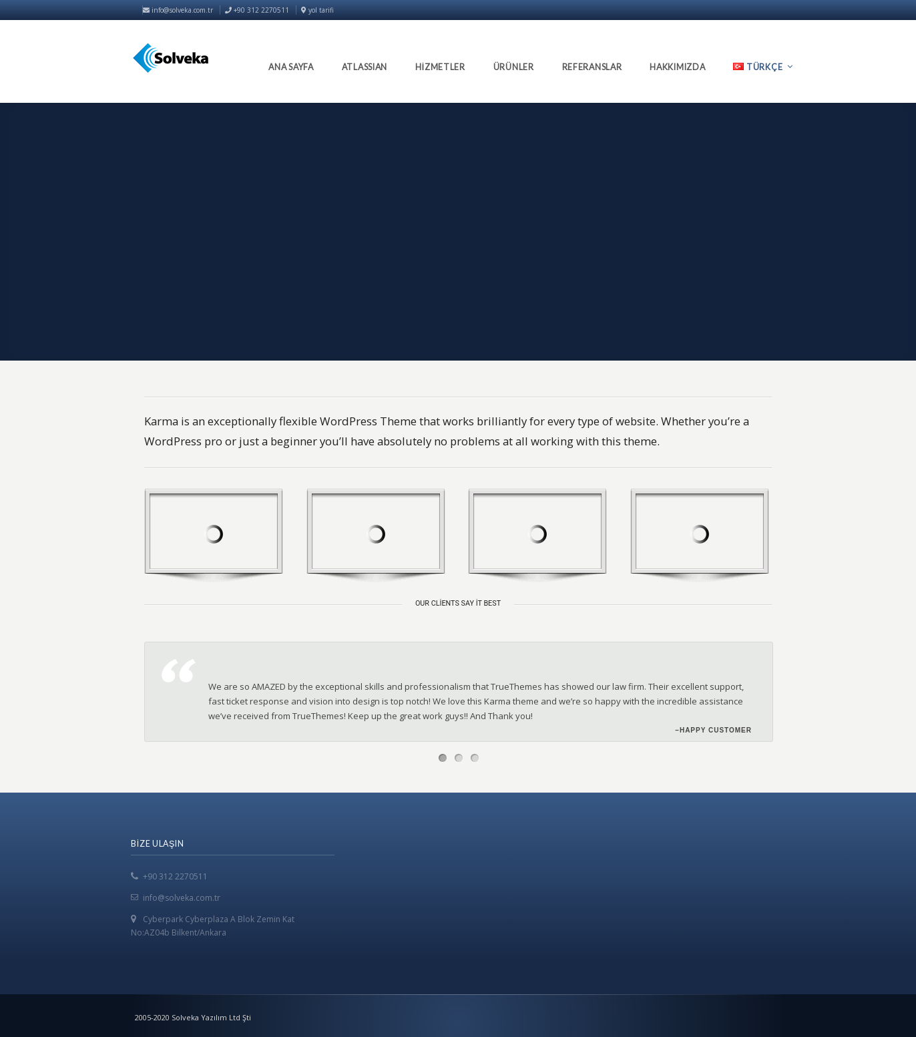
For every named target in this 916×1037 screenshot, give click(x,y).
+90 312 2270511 (175, 876)
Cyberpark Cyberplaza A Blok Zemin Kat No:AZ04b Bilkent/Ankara (212, 925)
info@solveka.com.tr (178, 10)
